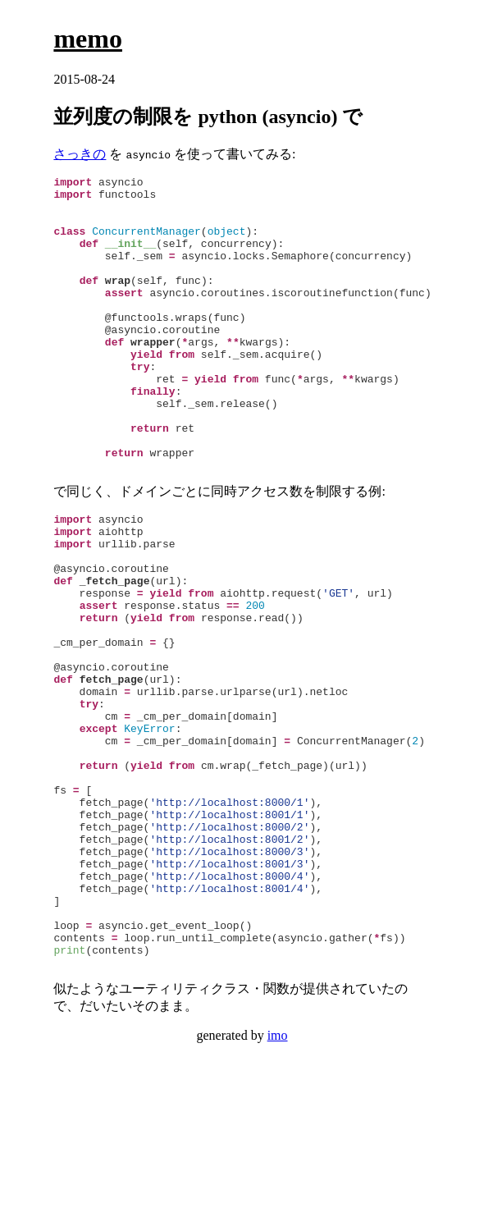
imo (277, 1180)
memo (87, 38)
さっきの (79, 154)
